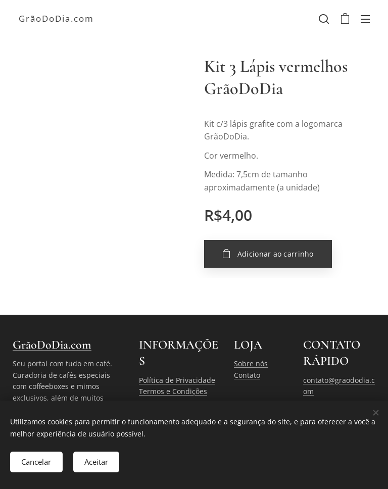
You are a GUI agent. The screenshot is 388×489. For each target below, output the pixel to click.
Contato (247, 375)
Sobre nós (251, 363)
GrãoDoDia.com (52, 344)
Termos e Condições (173, 391)
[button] (324, 18)
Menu (365, 19)
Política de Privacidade (177, 380)
